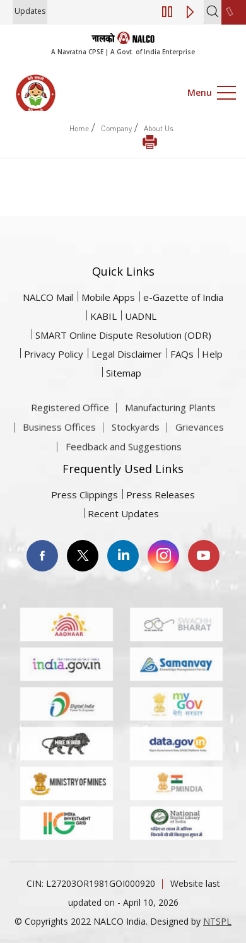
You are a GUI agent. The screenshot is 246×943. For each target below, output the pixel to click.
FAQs (182, 354)
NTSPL (217, 921)
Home (79, 128)
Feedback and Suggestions (124, 466)
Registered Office (70, 427)
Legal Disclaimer (126, 354)
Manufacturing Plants (170, 427)
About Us (158, 128)
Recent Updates (123, 513)
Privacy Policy (53, 354)
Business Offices (59, 447)
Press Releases (160, 494)
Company (116, 128)
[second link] (233, 12)
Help (212, 354)
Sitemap (123, 372)
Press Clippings (84, 494)
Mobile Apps (108, 297)
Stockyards (136, 447)
